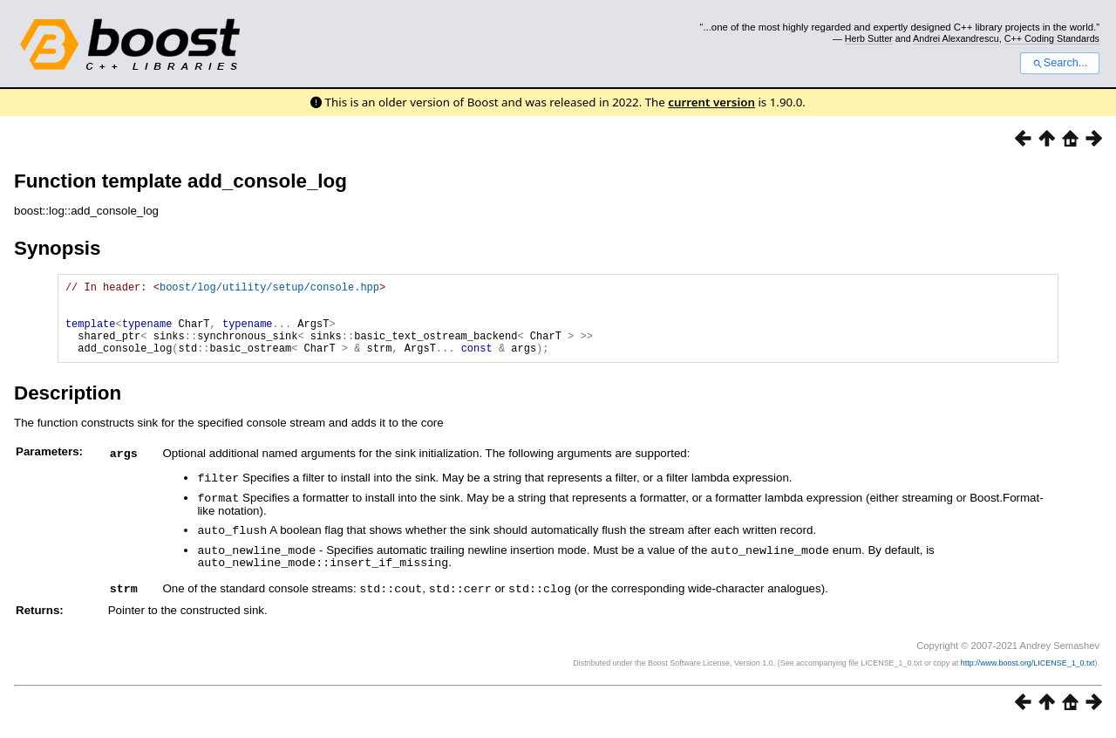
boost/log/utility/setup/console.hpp (269, 289)
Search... (1059, 63)
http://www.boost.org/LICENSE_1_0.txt (1028, 673)
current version (711, 102)
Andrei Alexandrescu (956, 38)
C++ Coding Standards (1051, 38)
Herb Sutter (869, 38)
